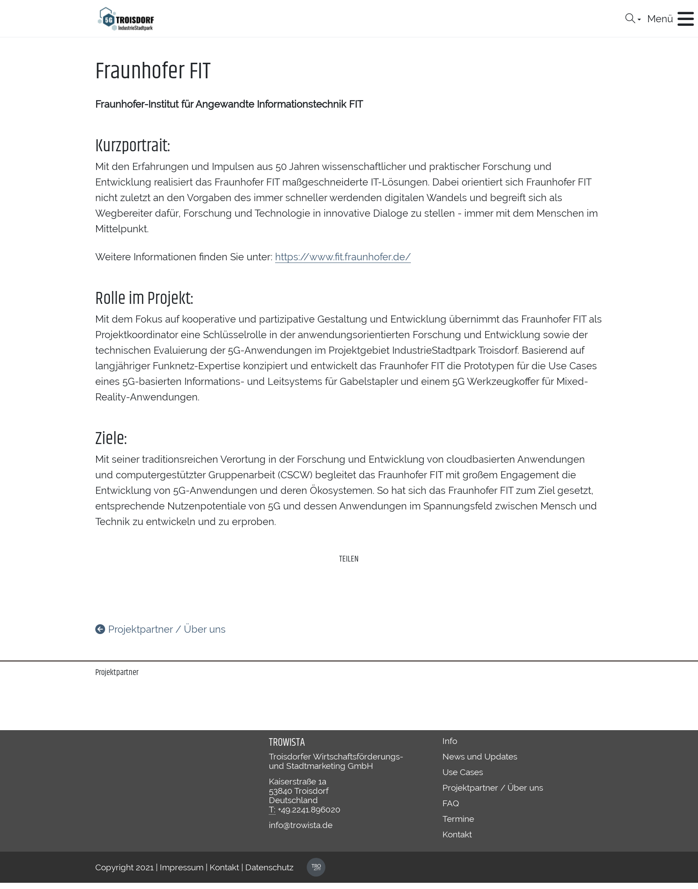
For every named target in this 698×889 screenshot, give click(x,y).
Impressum (181, 867)
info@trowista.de (301, 825)
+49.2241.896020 (309, 809)
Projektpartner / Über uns (160, 629)
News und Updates (479, 756)
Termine (458, 819)
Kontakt (457, 834)
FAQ (450, 803)
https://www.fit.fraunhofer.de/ (343, 257)
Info (449, 741)
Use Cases (462, 772)
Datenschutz (269, 867)
